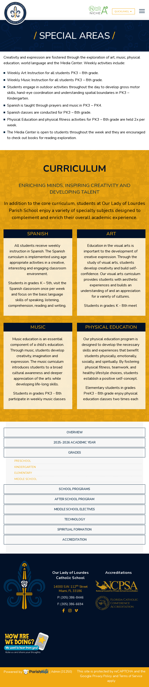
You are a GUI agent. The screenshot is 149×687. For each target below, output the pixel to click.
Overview (75, 432)
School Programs (74, 489)
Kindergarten (25, 467)
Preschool (22, 461)
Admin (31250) (61, 672)
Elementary (23, 473)
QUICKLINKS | (123, 11)
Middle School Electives (74, 509)
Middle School (25, 479)
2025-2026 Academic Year (74, 442)
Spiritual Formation (74, 529)
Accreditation (74, 540)
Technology (74, 519)
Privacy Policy (102, 676)
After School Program (74, 499)
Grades (74, 453)
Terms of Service (130, 676)
